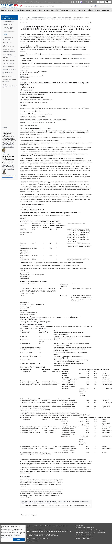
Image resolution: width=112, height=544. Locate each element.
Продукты (20, 2)
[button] (102, 6)
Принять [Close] (18, 539)
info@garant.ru (44, 538)
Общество (80, 10)
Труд (40, 10)
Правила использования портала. (62, 531)
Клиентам (60, 2)
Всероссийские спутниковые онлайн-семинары (9, 55)
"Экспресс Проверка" (9, 63)
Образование (63, 10)
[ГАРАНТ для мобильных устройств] (74, 2)
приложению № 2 (80, 58)
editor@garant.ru (99, 530)
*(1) (69, 388)
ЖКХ (57, 10)
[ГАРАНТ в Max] (81, 2)
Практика (34, 10)
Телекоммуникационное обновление (9, 80)
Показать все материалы (28, 515)
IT (84, 10)
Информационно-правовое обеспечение (8, 17)
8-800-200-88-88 (79, 525)
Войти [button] (100, 2)
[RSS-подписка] (93, 2)
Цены (27, 2)
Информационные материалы (7, 73)
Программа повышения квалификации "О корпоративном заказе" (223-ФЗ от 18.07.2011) (8, 159)
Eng (108, 2)
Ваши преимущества (8, 66)
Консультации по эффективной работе (9, 50)
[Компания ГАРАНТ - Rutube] (91, 2)
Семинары (39, 2)
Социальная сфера (48, 10)
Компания (4, 2)
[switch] (21, 6)
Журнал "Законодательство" (8, 46)
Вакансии (12, 2)
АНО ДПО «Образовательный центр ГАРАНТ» (9, 85)
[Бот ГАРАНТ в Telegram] (86, 2)
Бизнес (28, 10)
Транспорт (72, 10)
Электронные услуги (9, 60)
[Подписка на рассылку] (71, 2)
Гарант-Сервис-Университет (31, 541)
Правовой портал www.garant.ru (8, 38)
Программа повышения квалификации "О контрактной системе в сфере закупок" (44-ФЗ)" (8, 134)
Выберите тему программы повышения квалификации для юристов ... (9, 176)
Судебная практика (7, 10)
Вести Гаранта (7, 42)
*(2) (69, 436)
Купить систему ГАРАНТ (8, 77)
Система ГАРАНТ (7, 24)
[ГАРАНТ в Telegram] (83, 2)
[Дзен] (78, 2)
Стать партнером (50, 2)
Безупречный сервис (9, 21)
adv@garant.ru (101, 532)
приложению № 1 (77, 54)
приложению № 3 (72, 63)
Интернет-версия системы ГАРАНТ (8, 28)
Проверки (98, 10)
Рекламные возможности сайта (83, 534)
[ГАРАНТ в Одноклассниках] (88, 2)
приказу (22, 76)
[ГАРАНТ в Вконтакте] (76, 2)
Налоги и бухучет (19, 10)
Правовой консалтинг (9, 32)
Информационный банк (8, 69)
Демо (32, 2)
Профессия (90, 10)
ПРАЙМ (5, 34)
